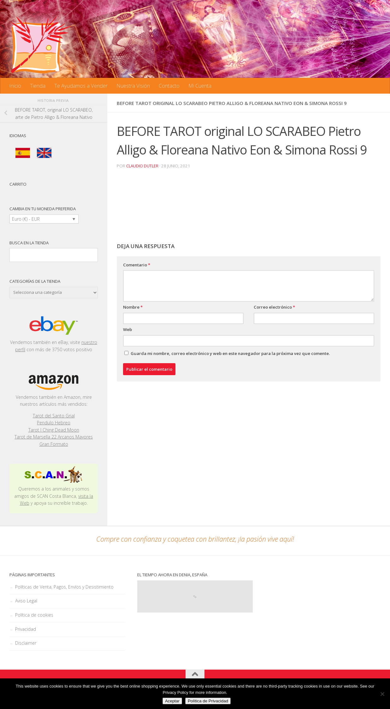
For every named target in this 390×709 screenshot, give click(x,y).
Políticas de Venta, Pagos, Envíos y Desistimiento (64, 587)
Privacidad (25, 629)
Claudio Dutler (142, 166)
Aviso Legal (26, 601)
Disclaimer (25, 643)
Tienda (37, 85)
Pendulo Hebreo (53, 423)
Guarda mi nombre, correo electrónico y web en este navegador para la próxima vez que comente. (230, 353)
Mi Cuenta (199, 85)
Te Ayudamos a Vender (81, 85)
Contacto (169, 85)
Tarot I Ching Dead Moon (53, 430)
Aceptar (172, 701)
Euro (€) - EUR (26, 219)
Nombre (133, 307)
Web (127, 329)
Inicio (15, 85)
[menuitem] (22, 153)
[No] (382, 694)
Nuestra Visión (133, 85)
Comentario (136, 265)
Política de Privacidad (208, 701)
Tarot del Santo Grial (54, 416)
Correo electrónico (274, 307)
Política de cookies (34, 615)
